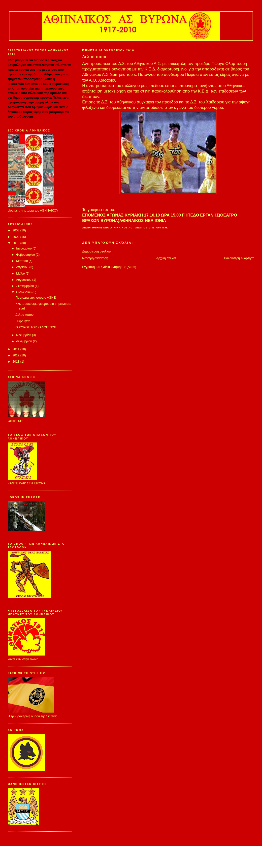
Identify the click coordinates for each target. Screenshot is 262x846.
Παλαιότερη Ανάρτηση (239, 258)
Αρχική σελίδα (166, 258)
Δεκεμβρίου (24, 341)
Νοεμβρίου (24, 335)
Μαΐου (21, 273)
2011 (16, 349)
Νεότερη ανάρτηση (95, 258)
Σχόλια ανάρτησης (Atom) (118, 267)
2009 (16, 237)
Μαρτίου (22, 261)
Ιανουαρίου (24, 248)
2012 (16, 355)
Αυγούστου (24, 280)
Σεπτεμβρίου (25, 286)
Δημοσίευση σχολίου (96, 251)
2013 (16, 361)
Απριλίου (23, 267)
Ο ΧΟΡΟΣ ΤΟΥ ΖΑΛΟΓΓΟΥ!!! (36, 327)
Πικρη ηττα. (23, 321)
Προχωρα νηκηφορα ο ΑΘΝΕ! (36, 297)
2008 (16, 230)
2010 (16, 243)
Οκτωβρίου (24, 292)
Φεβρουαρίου (26, 254)
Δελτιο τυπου (24, 314)
